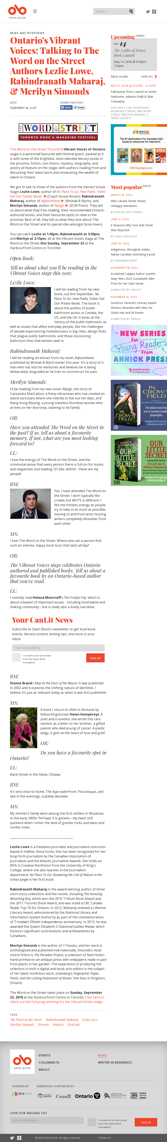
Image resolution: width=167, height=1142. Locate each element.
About (44, 1069)
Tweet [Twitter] (79, 107)
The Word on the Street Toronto (35, 149)
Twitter (148, 13)
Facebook (154, 13)
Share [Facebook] (66, 107)
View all (147, 76)
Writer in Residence (115, 1062)
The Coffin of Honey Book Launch (130, 53)
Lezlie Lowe (90, 1019)
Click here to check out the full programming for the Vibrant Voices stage (57, 999)
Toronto (43, 1024)
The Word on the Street (26, 1019)
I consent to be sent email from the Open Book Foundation (37, 659)
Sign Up (95, 658)
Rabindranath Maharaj (62, 1019)
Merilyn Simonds (22, 1024)
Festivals (74, 1024)
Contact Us (104, 1138)
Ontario (58, 1024)
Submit (131, 11)
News (102, 1055)
